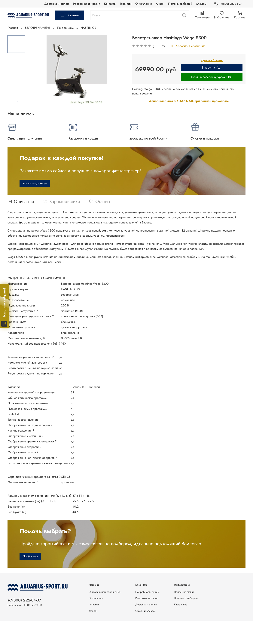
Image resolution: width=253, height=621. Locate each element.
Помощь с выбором (186, 598)
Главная (13, 28)
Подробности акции (147, 592)
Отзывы (201, 4)
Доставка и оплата (56, 4)
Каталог (69, 15)
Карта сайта (180, 604)
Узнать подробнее (35, 183)
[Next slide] (16, 101)
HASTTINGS (88, 28)
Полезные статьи (184, 592)
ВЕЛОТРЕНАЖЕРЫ (37, 28)
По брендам (65, 28)
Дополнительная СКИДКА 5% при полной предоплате (189, 101)
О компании (143, 4)
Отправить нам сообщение (104, 592)
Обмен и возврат (145, 611)
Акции (160, 4)
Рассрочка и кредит (86, 4)
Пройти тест (30, 556)
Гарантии (126, 4)
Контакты (110, 4)
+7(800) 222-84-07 (228, 4)
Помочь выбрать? (180, 4)
